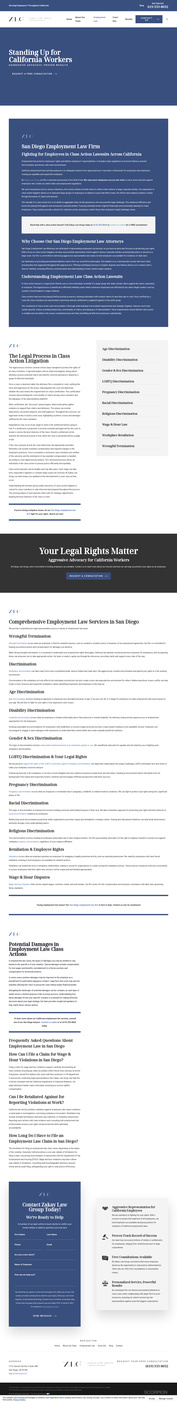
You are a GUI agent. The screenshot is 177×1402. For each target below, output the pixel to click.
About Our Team (70, 1346)
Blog (142, 5)
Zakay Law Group (31, 180)
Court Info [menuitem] (115, 19)
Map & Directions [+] (18, 1373)
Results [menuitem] (129, 19)
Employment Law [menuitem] (100, 19)
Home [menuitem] (69, 19)
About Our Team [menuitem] (80, 19)
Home (57, 1346)
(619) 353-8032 (157, 1366)
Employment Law (87, 1346)
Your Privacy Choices (40, 1394)
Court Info (102, 1346)
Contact (119, 1346)
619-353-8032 (158, 6)
